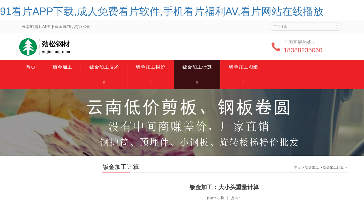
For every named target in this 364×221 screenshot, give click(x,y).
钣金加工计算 (197, 67)
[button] (104, 82)
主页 (297, 168)
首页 (31, 67)
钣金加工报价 (150, 67)
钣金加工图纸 (243, 67)
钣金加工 (62, 67)
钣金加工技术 (104, 67)
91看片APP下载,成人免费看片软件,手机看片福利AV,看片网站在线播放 (162, 11)
